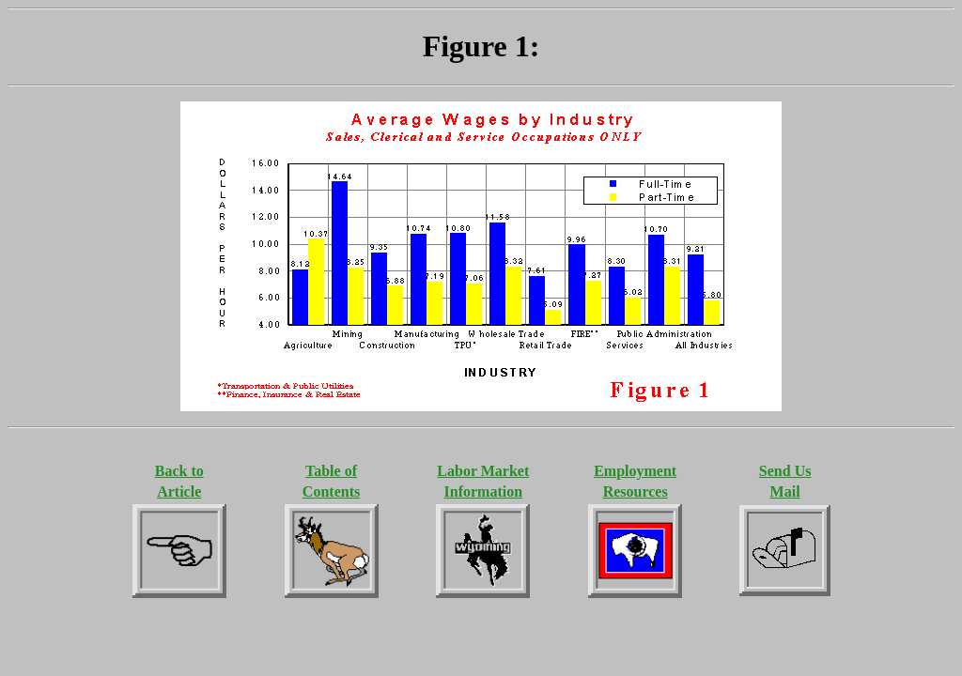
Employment (635, 471)
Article (179, 491)
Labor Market (483, 471)
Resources (635, 491)
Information (483, 491)
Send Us (785, 471)
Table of (331, 471)
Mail (785, 491)
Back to (179, 471)
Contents (331, 491)
